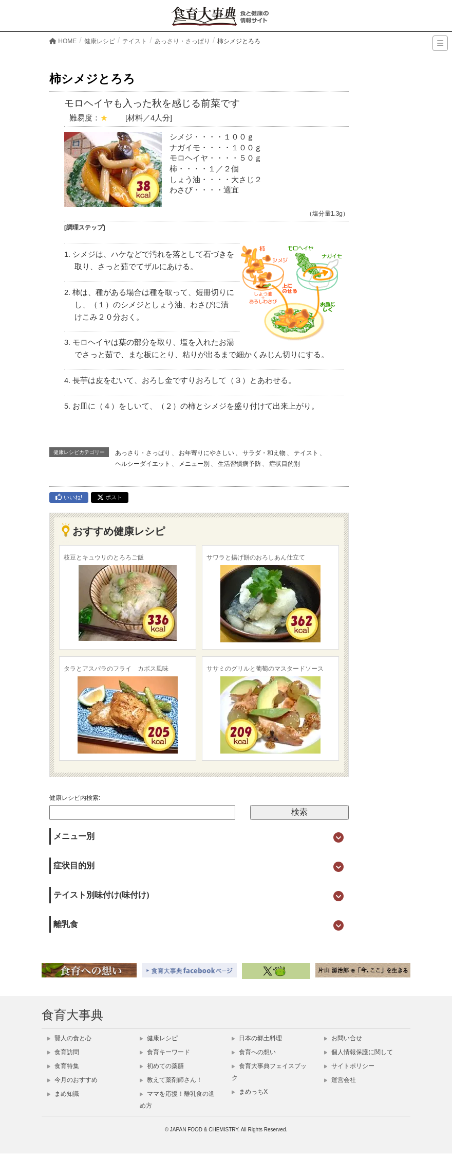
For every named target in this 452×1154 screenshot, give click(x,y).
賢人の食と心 (69, 1038)
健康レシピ (159, 1038)
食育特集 (63, 1066)
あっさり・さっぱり (143, 453)
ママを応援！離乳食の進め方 (177, 1099)
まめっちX (250, 1091)
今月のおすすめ (72, 1079)
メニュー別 (194, 463)
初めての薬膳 (162, 1066)
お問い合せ (343, 1038)
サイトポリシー (349, 1066)
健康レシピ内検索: (74, 797)
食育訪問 (63, 1052)
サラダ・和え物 (264, 453)
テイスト (306, 453)
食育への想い (254, 1052)
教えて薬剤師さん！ (171, 1079)
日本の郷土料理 (257, 1038)
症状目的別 (284, 463)
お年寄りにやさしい (206, 453)
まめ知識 (63, 1093)
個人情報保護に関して (358, 1052)
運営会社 (340, 1079)
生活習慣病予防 (239, 463)
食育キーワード (165, 1052)
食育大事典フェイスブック (269, 1071)
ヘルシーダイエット (143, 463)
